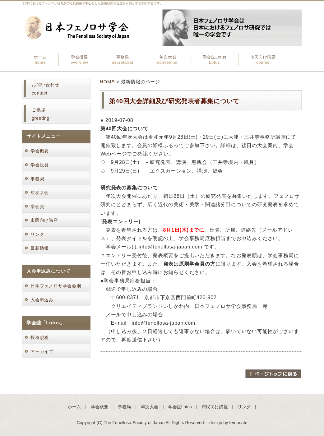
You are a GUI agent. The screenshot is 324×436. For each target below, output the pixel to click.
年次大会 (167, 60)
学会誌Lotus (214, 60)
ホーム (40, 60)
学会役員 (41, 164)
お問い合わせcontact (45, 88)
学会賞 (39, 206)
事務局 (122, 60)
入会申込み (41, 299)
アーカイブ (41, 351)
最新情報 (39, 248)
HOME (107, 81)
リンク (37, 234)
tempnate (238, 422)
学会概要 (79, 60)
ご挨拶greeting (40, 114)
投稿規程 (39, 337)
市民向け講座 (263, 60)
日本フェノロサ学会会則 (55, 285)
